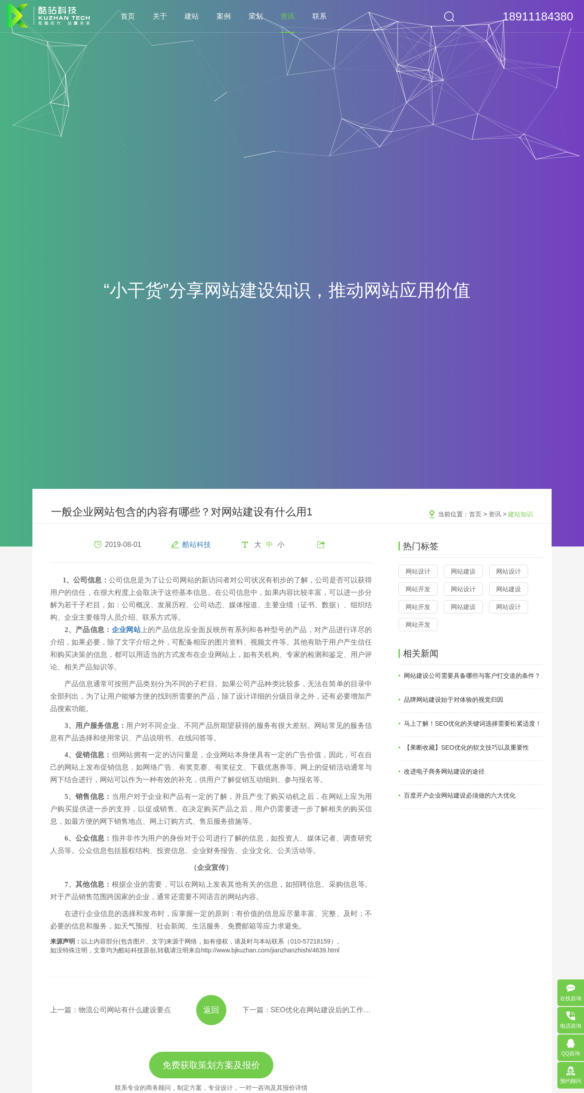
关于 (160, 16)
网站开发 (418, 589)
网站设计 (418, 571)
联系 (319, 16)
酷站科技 (196, 544)
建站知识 (520, 514)
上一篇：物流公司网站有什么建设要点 (110, 1010)
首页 (128, 16)
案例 (224, 16)
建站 (192, 16)
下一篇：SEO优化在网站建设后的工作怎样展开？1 (307, 1010)
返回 (211, 1010)
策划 (256, 16)
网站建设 (463, 571)
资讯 (287, 16)
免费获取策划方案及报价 (211, 1065)
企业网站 (126, 629)
